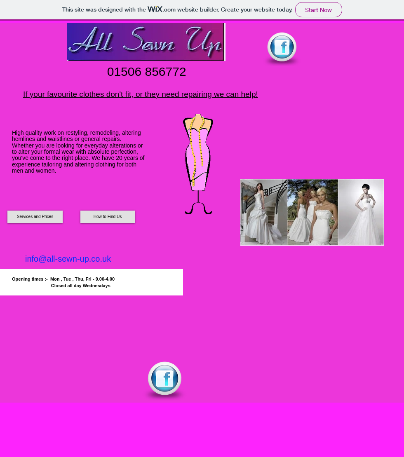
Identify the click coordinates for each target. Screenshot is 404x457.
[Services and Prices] (35, 217)
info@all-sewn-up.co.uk (68, 258)
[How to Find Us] (107, 217)
